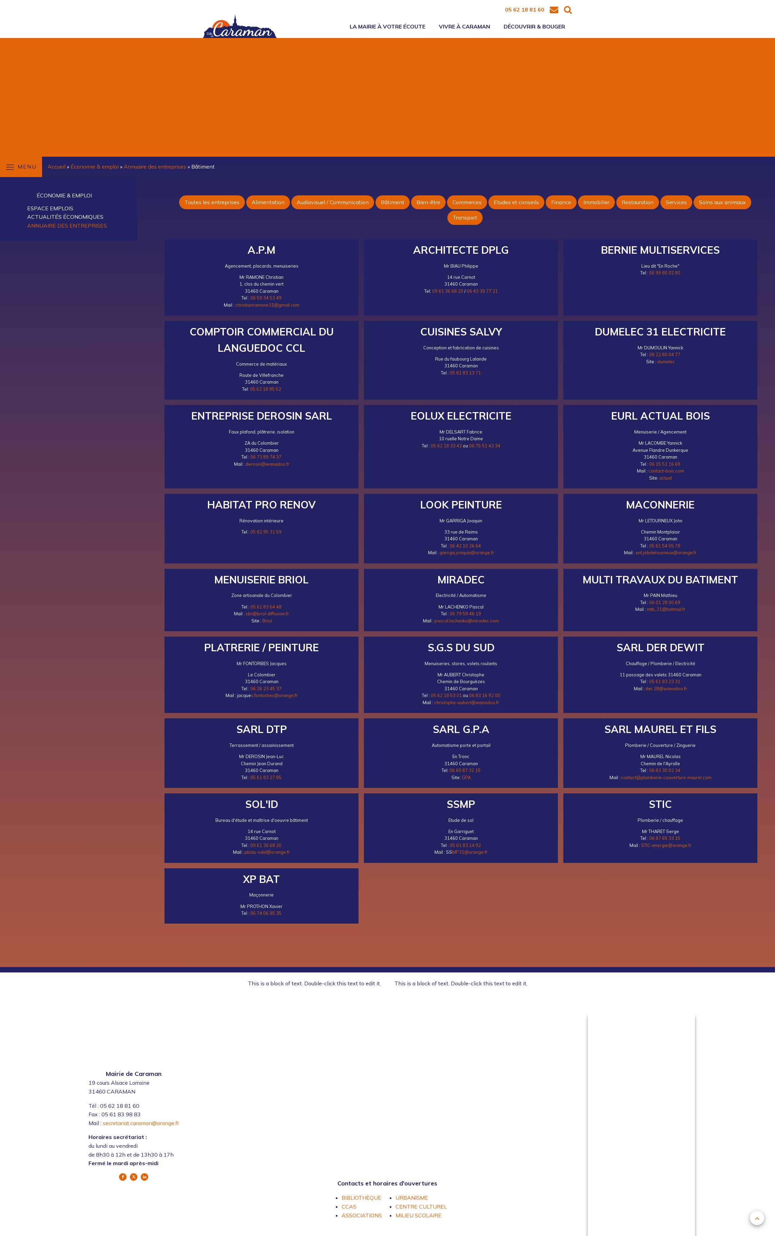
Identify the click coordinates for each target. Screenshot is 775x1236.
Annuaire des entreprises (67, 225)
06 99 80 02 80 (664, 272)
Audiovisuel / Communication (333, 202)
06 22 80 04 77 (664, 354)
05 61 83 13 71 (465, 372)
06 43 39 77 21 (482, 291)
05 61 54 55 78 (664, 545)
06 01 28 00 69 (664, 602)
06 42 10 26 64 (465, 545)
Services (676, 202)
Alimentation (268, 202)
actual (665, 478)
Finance (561, 202)
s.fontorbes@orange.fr (274, 695)
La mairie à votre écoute (387, 26)
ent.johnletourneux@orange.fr (666, 552)
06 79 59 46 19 (465, 613)
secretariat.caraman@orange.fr (141, 1123)
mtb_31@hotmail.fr (666, 609)
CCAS (349, 1206)
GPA (466, 777)
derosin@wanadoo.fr (267, 464)
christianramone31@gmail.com (267, 305)
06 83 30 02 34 (664, 770)
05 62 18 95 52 (265, 389)
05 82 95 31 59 (266, 532)
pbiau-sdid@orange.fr (267, 852)
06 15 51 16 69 (664, 464)
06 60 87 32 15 (465, 770)
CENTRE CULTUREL (421, 1206)
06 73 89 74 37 (266, 457)
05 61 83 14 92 (465, 845)
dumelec (666, 361)
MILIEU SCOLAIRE (418, 1215)
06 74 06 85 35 (266, 913)
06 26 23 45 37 (266, 688)
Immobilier (596, 202)
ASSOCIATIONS (362, 1215)
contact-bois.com (666, 471)
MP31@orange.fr (470, 852)
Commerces (467, 202)
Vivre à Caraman (464, 26)
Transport (465, 217)
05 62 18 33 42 (446, 445)
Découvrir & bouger (534, 26)
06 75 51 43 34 (484, 445)
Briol (267, 620)
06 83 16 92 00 (484, 695)
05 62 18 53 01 (446, 695)
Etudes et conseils (516, 202)
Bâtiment (392, 202)
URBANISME (411, 1197)
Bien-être (428, 202)
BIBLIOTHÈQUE (361, 1197)
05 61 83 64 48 (266, 607)
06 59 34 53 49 (266, 298)
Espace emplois (50, 208)
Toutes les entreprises (212, 202)
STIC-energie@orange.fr (666, 845)
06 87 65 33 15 (664, 838)
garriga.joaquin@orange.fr (467, 552)
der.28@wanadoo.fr (666, 688)
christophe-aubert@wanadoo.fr (466, 702)
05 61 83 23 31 (664, 681)
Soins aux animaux (722, 202)
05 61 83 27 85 (266, 777)
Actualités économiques (65, 216)
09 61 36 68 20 (447, 291)
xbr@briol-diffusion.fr (267, 613)
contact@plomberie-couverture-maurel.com (666, 777)
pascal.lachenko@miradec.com (466, 620)
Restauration (638, 202)
